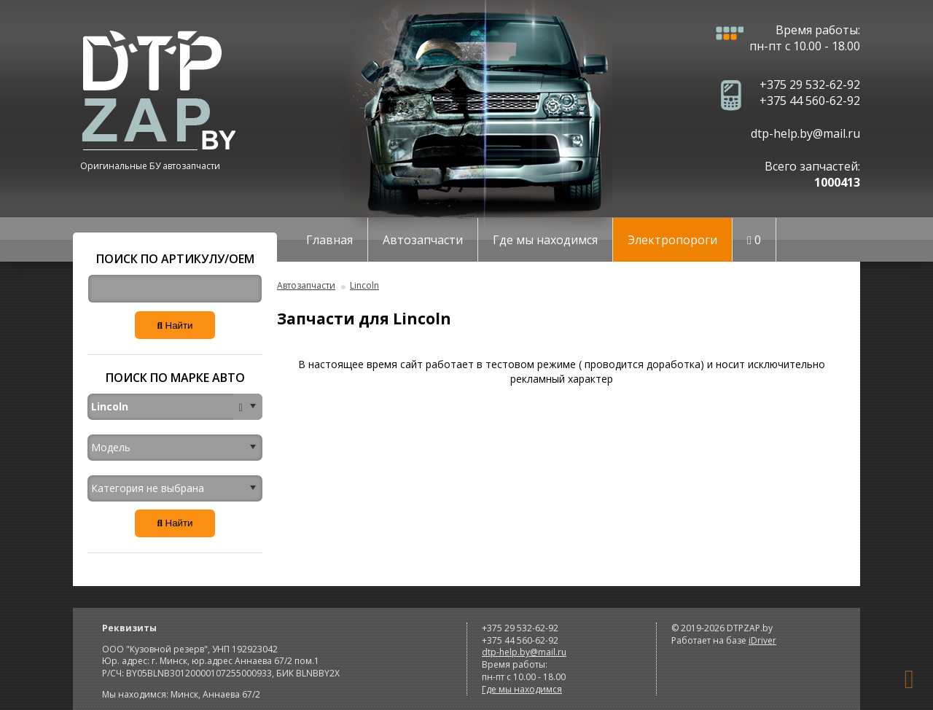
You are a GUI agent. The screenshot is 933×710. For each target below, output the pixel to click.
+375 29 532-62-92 (810, 85)
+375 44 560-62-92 (810, 101)
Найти (174, 325)
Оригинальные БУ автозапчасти (150, 166)
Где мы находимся (545, 240)
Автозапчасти (423, 240)
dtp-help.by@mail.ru (805, 133)
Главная (329, 240)
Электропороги (672, 240)
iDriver (762, 640)
